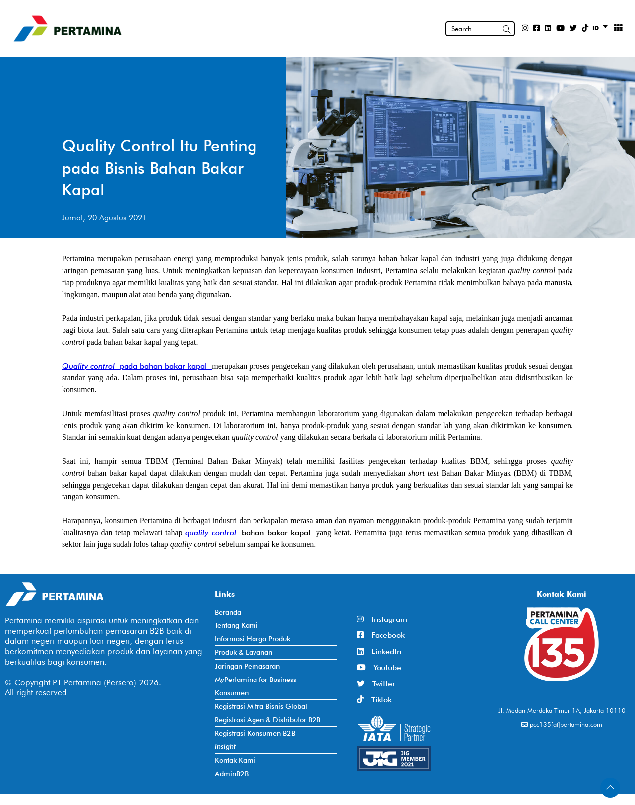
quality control (210, 532)
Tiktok (374, 699)
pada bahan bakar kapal (163, 366)
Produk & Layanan (243, 652)
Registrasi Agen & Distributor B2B (267, 719)
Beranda (228, 612)
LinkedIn (379, 651)
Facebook (381, 635)
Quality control (88, 366)
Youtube (379, 667)
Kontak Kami (235, 760)
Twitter (376, 683)
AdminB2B (232, 773)
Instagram (382, 619)
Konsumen (232, 692)
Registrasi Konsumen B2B (255, 733)
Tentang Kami (236, 625)
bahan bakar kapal (273, 532)
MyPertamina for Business (255, 679)
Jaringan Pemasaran (247, 666)
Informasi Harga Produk (252, 638)
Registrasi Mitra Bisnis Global (261, 706)
